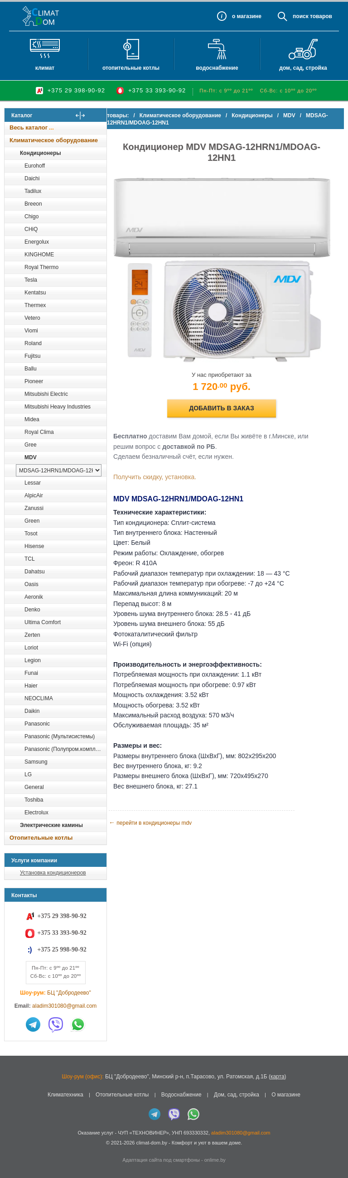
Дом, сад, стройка (303, 68)
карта (278, 1076)
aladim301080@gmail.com (64, 1006)
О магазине (285, 1094)
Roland (33, 343)
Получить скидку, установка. (171, 463)
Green (31, 521)
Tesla (30, 280)
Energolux (36, 242)
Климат (44, 68)
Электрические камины (51, 825)
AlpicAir (33, 495)
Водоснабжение (217, 68)
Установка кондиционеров (53, 873)
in (12, 1149)
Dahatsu (34, 571)
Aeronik (33, 597)
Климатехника (65, 1094)
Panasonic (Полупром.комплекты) (65, 749)
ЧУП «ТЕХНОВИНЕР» (143, 1132)
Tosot (31, 533)
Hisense (34, 546)
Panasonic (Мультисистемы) (59, 736)
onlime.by (215, 1160)
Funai (31, 673)
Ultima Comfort (42, 622)
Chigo (31, 216)
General (34, 787)
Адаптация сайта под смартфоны (161, 1160)
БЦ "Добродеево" (69, 993)
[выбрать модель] (59, 470)
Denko (32, 609)
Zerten (32, 635)
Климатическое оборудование (54, 140)
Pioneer (33, 381)
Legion (32, 660)
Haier (31, 686)
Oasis (31, 584)
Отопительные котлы (131, 68)
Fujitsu (32, 356)
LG (28, 774)
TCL (29, 559)
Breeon (33, 204)
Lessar (32, 483)
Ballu (30, 368)
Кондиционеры (40, 153)
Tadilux (32, 191)
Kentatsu (35, 292)
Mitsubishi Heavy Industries (57, 407)
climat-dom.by (151, 1142)
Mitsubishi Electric (46, 394)
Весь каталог (29, 127)
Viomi (31, 330)
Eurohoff (34, 166)
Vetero (32, 318)
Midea (31, 419)
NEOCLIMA (38, 698)
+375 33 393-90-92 (157, 90)
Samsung (36, 762)
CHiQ (31, 229)
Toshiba (33, 800)
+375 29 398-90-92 (76, 90)
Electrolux (36, 812)
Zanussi (34, 508)
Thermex (35, 305)
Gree (30, 445)
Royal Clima (39, 432)
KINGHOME (39, 254)
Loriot (31, 647)
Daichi (31, 178)
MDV (30, 457)
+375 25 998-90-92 (61, 949)
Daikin (31, 711)
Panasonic (37, 724)
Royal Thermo (41, 267)
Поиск (301, 16)
